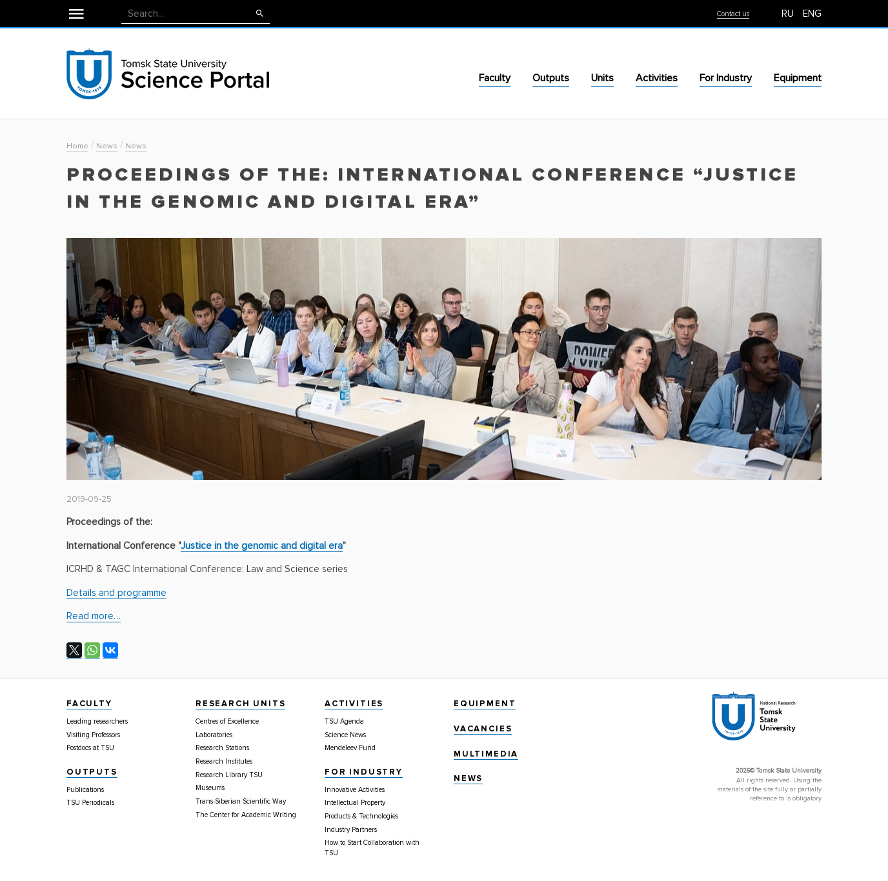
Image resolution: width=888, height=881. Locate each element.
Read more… (93, 616)
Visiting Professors (93, 735)
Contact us (733, 14)
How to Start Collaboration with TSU (372, 847)
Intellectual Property (355, 802)
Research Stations (222, 748)
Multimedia (486, 754)
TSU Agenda (344, 721)
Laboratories (214, 735)
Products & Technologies (361, 816)
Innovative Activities (355, 790)
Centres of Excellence (227, 721)
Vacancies (483, 729)
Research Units (240, 703)
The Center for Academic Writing (246, 815)
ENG (812, 13)
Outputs (550, 78)
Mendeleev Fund (350, 748)
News (106, 146)
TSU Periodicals (90, 802)
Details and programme (116, 593)
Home (77, 146)
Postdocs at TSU (90, 748)
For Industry (726, 78)
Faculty (494, 78)
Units (602, 78)
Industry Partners (351, 830)
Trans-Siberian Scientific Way (241, 801)
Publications (85, 790)
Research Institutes (224, 761)
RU (788, 13)
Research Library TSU (229, 775)
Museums (210, 788)
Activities (657, 78)
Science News (345, 735)
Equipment (798, 78)
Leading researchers (97, 721)
